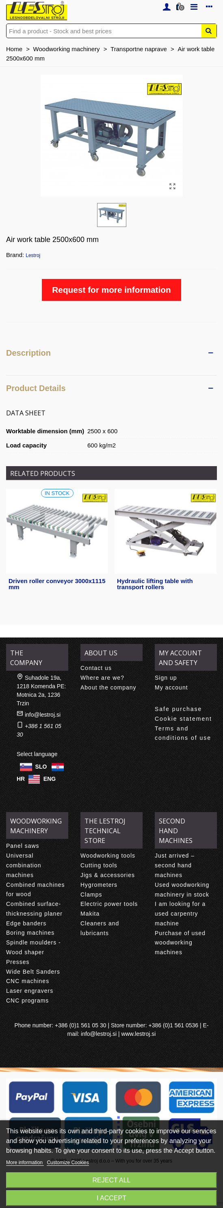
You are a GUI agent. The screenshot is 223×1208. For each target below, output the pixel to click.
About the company (108, 687)
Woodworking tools (107, 855)
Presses (18, 962)
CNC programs (27, 1000)
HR (21, 779)
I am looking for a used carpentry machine (180, 914)
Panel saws (22, 846)
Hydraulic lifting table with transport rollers (155, 584)
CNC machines (27, 981)
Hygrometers (98, 885)
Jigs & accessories (107, 875)
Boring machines (30, 932)
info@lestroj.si (43, 714)
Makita (90, 913)
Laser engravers (29, 991)
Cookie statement (183, 718)
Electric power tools (109, 904)
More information (25, 1162)
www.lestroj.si (138, 1034)
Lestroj (33, 255)
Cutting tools (98, 865)
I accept (111, 1198)
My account (171, 687)
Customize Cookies (68, 1162)
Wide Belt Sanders (33, 971)
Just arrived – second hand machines (175, 865)
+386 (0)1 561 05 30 (80, 1025)
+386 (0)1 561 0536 (174, 1025)
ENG (49, 779)
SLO (41, 766)
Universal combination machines (23, 865)
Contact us (96, 668)
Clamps (91, 894)
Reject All (112, 1180)
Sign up (166, 677)
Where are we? (102, 677)
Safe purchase (178, 709)
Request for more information (111, 289)
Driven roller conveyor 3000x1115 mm (57, 584)
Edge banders (26, 923)
